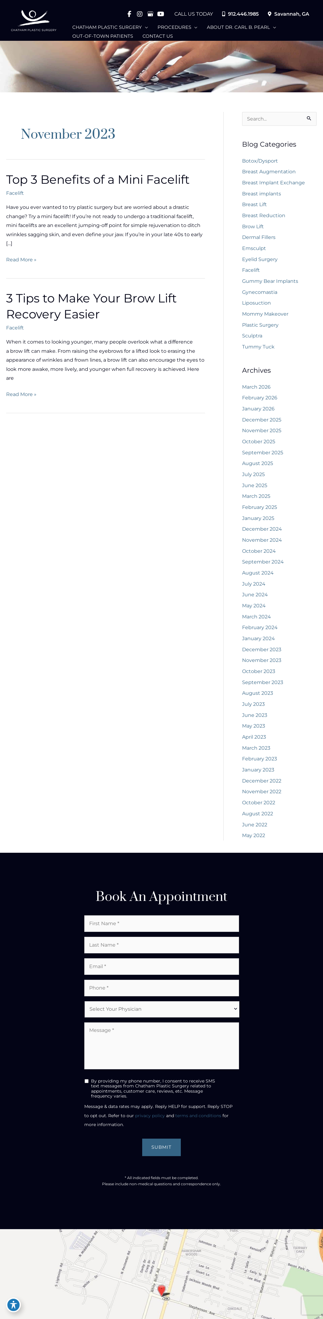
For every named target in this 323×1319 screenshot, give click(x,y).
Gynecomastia (259, 293)
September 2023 (262, 686)
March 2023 (256, 752)
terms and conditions (198, 1120)
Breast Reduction (263, 215)
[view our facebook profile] (129, 13)
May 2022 (253, 840)
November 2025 (261, 432)
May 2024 (254, 608)
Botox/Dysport (260, 160)
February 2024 (260, 630)
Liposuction (256, 304)
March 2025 (256, 498)
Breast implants (261, 193)
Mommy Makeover (265, 314)
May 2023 (253, 730)
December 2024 (262, 531)
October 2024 (259, 553)
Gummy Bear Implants (270, 282)
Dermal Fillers (259, 237)
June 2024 (255, 597)
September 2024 (263, 564)
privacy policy (150, 1120)
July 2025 (253, 476)
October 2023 (258, 675)
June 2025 (254, 487)
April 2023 (254, 741)
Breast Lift (254, 204)
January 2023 (258, 774)
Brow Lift (253, 226)
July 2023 (253, 708)
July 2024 (253, 586)
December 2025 (261, 421)
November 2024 (262, 542)
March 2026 (256, 388)
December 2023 (261, 653)
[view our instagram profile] (139, 13)
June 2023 (254, 718)
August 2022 (257, 818)
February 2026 (259, 399)
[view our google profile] (150, 13)
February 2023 (259, 763)
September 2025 (262, 454)
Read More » (21, 260)
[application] (145, 25)
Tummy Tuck (258, 348)
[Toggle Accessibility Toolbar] (13, 1304)
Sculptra (252, 337)
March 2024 (256, 619)
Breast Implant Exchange (273, 182)
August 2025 (257, 465)
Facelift (15, 194)
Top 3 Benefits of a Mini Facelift (101, 179)
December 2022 (261, 785)
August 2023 (257, 697)
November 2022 (261, 796)
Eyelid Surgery (260, 260)
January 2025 (258, 520)
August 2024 (258, 575)
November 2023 (261, 664)
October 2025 (258, 443)
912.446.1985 (240, 14)
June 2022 (254, 829)
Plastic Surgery (260, 326)
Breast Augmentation (269, 171)
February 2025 (259, 509)
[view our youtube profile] (160, 13)
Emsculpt (254, 249)
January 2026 (258, 410)
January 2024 (258, 641)
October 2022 (258, 807)
